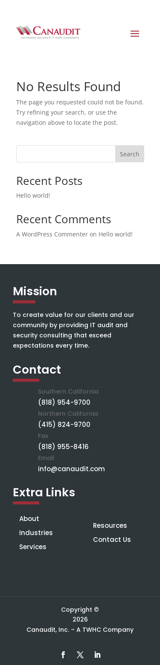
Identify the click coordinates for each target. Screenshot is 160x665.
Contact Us (112, 539)
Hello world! (33, 195)
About (29, 518)
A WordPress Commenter (52, 234)
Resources (110, 525)
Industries (36, 532)
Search (130, 154)
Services (33, 546)
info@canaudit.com (71, 468)
